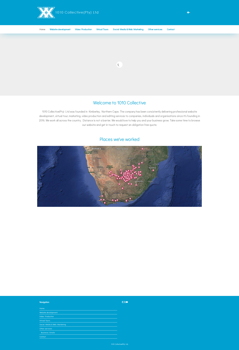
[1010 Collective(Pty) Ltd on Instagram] (124, 302)
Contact (171, 29)
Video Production (83, 29)
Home (42, 29)
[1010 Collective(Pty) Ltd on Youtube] (127, 302)
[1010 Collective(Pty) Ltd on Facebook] (122, 302)
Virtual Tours (102, 29)
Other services (155, 29)
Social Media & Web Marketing (128, 29)
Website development (60, 29)
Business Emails (48, 332)
